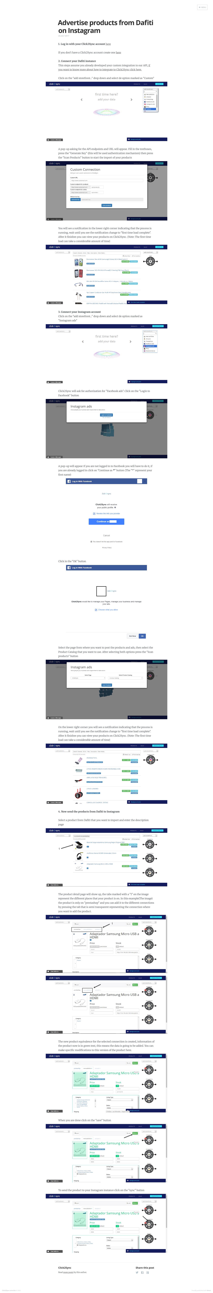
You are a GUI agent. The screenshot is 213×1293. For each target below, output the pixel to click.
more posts (68, 1272)
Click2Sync (64, 1267)
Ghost (209, 1290)
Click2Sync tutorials (9, 1290)
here (108, 44)
